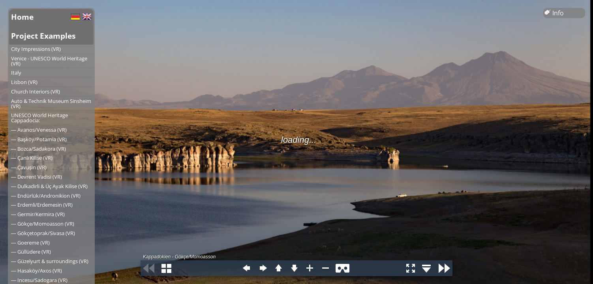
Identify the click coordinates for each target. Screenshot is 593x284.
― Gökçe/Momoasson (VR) (42, 223)
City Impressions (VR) (36, 48)
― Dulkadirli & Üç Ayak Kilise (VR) (49, 186)
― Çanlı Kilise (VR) (32, 157)
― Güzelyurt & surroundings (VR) (49, 261)
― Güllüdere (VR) (31, 251)
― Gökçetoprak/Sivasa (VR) (43, 233)
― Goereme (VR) (30, 242)
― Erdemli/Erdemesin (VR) (42, 204)
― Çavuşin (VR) (29, 167)
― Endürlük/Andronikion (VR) (46, 195)
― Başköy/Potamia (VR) (39, 139)
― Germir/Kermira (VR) (38, 214)
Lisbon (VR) (24, 82)
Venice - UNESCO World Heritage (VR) (49, 61)
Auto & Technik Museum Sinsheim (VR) (51, 103)
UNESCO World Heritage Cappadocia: (39, 118)
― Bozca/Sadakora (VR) (38, 148)
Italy (16, 72)
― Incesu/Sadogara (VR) (39, 280)
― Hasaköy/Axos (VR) (36, 270)
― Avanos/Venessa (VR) (39, 129)
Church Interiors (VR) (35, 91)
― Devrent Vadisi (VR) (36, 176)
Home (22, 16)
